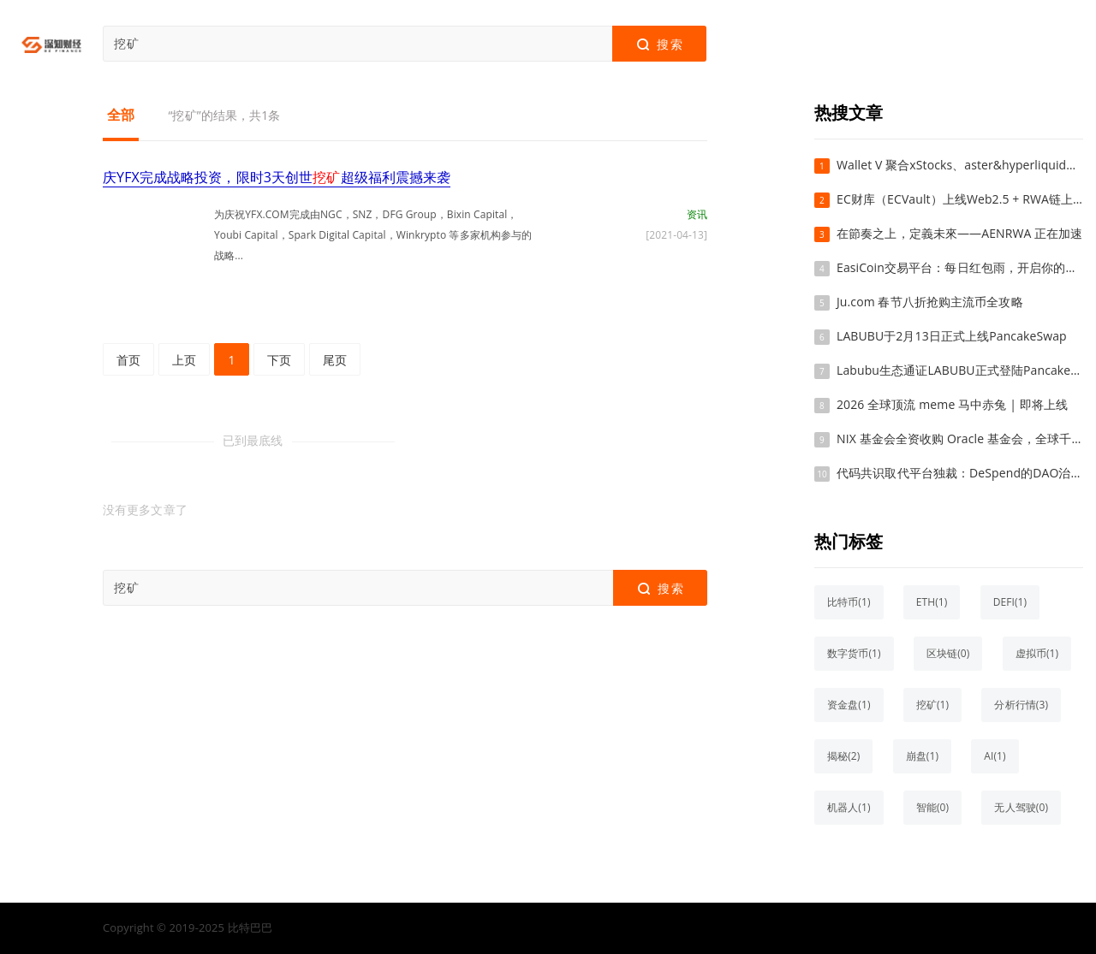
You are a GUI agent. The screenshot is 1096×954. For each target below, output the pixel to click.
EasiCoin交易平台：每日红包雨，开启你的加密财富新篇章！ (960, 267)
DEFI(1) (1010, 602)
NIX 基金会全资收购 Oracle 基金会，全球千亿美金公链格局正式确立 (960, 438)
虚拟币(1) (1037, 653)
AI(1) (994, 756)
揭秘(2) (843, 756)
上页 (184, 360)
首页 (128, 360)
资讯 (697, 214)
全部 (120, 114)
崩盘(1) (922, 756)
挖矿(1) (932, 704)
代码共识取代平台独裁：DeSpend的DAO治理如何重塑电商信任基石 (960, 473)
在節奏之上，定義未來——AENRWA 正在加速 (960, 233)
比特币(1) (849, 602)
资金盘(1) (849, 704)
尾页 (335, 360)
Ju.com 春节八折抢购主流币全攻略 (930, 301)
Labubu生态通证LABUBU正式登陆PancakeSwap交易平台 (960, 370)
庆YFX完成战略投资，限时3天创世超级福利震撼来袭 (276, 177)
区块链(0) (948, 653)
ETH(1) (932, 602)
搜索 (658, 44)
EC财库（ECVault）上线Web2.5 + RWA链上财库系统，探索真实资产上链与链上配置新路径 (960, 199)
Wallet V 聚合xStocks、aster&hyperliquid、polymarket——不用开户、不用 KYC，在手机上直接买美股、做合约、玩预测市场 (960, 165)
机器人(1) (849, 807)
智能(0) (932, 807)
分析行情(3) (1021, 704)
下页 (279, 360)
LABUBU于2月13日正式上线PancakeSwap (952, 336)
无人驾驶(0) (1021, 807)
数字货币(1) (854, 653)
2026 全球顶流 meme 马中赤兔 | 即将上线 (952, 404)
